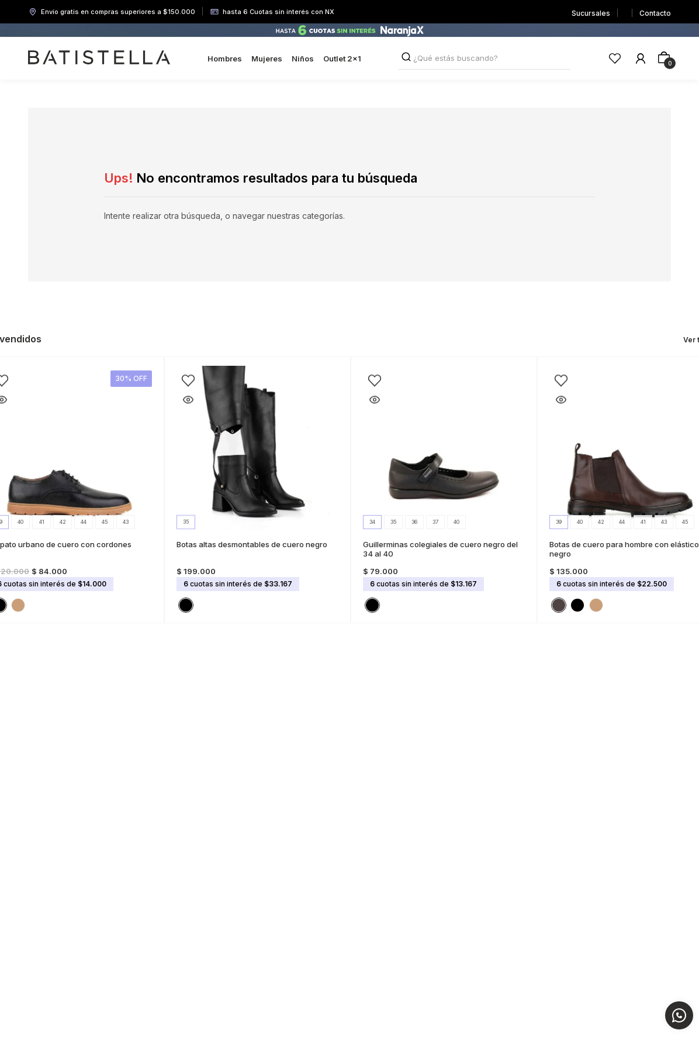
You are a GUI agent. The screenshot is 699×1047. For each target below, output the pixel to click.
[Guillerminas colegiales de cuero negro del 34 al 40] (444, 489)
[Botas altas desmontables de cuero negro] (257, 489)
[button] (18, 605)
